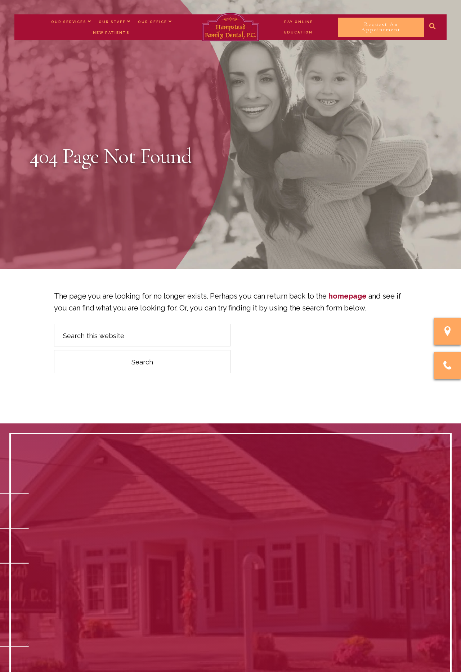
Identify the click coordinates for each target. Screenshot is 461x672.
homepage (347, 296)
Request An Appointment (380, 27)
